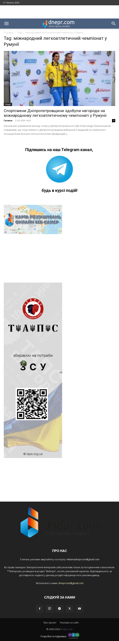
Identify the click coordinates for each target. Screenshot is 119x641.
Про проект (49, 622)
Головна (8, 32)
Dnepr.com (67, 629)
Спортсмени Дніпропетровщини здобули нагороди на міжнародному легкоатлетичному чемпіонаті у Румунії (55, 113)
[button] (6, 23)
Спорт (8, 104)
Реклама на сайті (69, 622)
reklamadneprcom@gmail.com (82, 559)
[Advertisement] (59, 12)
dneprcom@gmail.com (71, 583)
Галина (8, 120)
